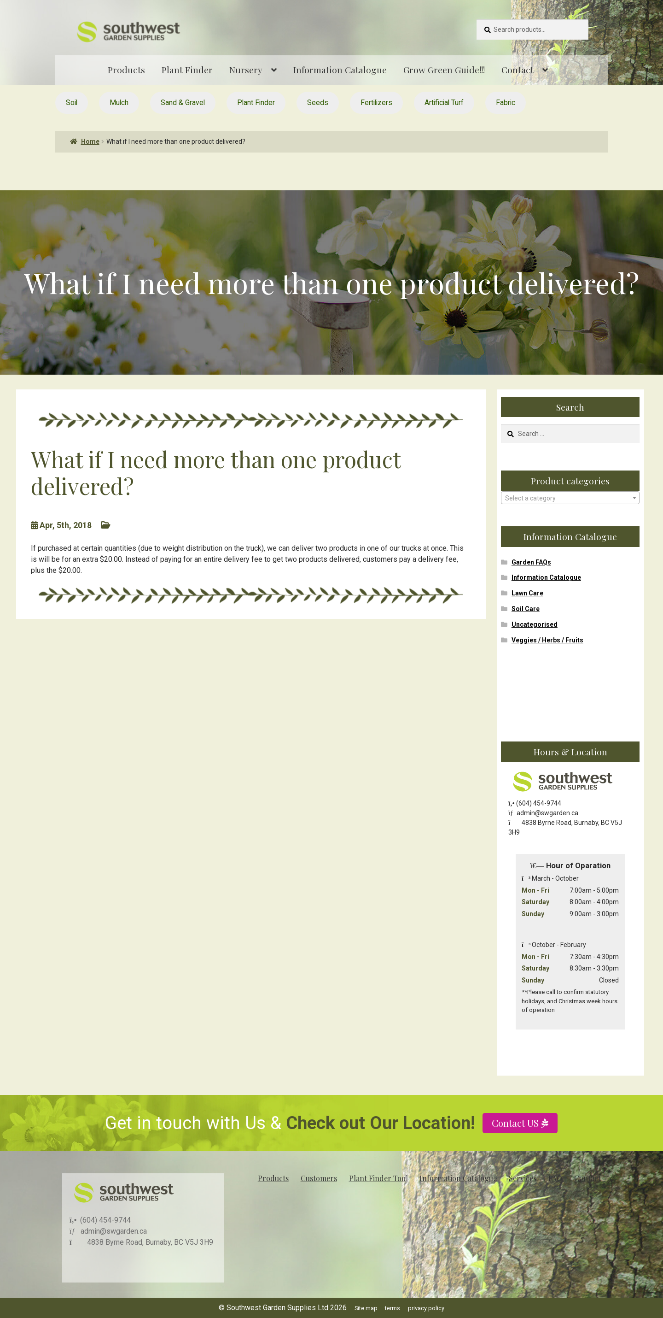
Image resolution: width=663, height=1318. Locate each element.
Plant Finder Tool (378, 1178)
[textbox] (570, 498)
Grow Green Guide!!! (444, 70)
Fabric (505, 102)
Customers (319, 1178)
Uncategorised (535, 624)
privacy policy (426, 1308)
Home (90, 141)
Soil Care (526, 608)
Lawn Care (527, 593)
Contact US (517, 1153)
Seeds (317, 102)
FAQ (555, 1178)
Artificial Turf (444, 102)
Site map (366, 1308)
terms (392, 1308)
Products (126, 70)
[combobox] (570, 497)
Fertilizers (376, 102)
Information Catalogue (340, 70)
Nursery (245, 70)
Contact (517, 70)
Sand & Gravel (183, 102)
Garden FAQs (531, 562)
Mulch (119, 102)
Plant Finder (187, 70)
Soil (71, 102)
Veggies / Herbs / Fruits (547, 640)
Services (522, 1178)
